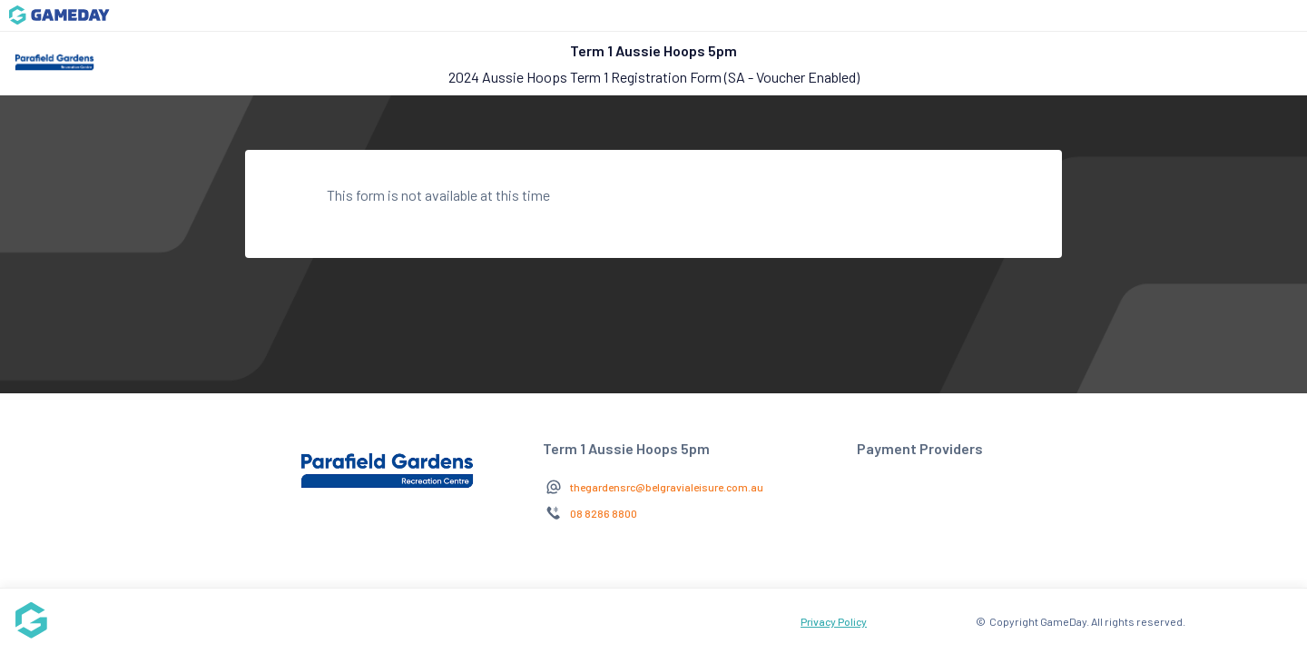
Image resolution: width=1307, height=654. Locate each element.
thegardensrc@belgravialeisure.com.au (666, 487)
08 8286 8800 (603, 513)
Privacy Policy (834, 621)
